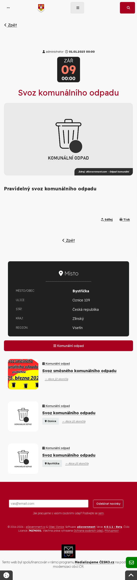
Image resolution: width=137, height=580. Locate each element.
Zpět (10, 24)
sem (101, 513)
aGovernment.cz (35, 526)
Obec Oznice (56, 526)
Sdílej (107, 219)
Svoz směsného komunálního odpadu (79, 370)
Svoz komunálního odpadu (69, 412)
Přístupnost (112, 530)
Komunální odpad (68, 346)
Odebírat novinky (108, 503)
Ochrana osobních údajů (88, 530)
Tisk (125, 219)
